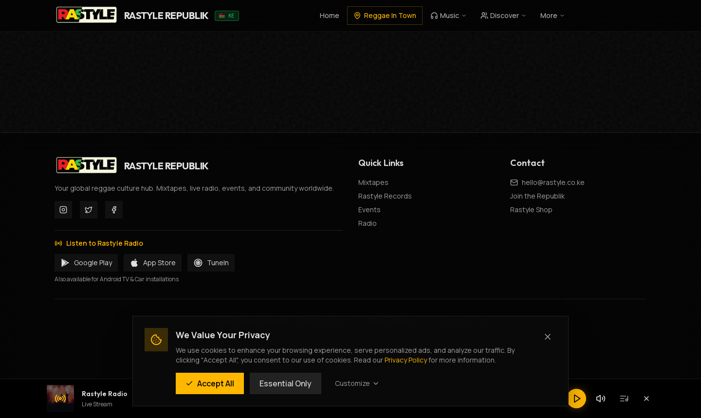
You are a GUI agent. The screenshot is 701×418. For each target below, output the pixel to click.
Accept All (209, 383)
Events (369, 209)
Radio (367, 223)
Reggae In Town (384, 15)
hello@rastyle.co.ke (553, 182)
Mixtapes (373, 182)
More (552, 15)
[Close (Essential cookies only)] (547, 336)
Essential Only (285, 383)
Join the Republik (537, 195)
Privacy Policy (406, 359)
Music (448, 15)
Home (329, 15)
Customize (357, 383)
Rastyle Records (385, 195)
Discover (503, 15)
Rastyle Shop (531, 209)
